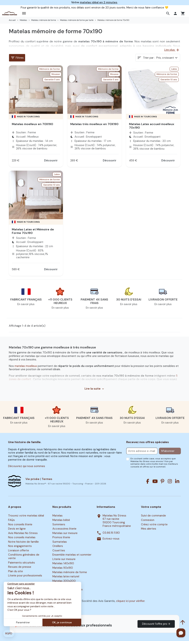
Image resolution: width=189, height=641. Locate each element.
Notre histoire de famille (23, 542)
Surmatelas (59, 542)
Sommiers (58, 524)
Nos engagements (20, 546)
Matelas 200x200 (64, 581)
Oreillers (57, 546)
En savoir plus (26, 304)
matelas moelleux (26, 366)
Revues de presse (19, 567)
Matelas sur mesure (65, 533)
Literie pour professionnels (25, 576)
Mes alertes (148, 529)
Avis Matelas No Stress (23, 533)
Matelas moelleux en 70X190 (32, 124)
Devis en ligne (17, 529)
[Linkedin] (177, 481)
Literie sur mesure (63, 559)
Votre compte (151, 507)
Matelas (57, 516)
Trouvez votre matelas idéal (26, 516)
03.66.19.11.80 (111, 533)
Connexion (147, 520)
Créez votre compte (154, 524)
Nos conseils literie (20, 524)
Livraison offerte (18, 550)
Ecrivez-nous (111, 538)
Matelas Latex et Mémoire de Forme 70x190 (33, 231)
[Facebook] (148, 481)
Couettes (58, 550)
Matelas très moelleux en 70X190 (94, 124)
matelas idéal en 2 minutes (98, 2)
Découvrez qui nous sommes (26, 466)
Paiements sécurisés (21, 562)
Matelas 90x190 (62, 568)
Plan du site (15, 571)
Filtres (17, 58)
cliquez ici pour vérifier (130, 601)
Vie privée (32, 479)
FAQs (11, 520)
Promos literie (61, 537)
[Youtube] (155, 481)
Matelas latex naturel (65, 576)
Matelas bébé (61, 520)
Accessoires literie (64, 529)
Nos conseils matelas (21, 537)
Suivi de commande (153, 516)
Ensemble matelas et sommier (71, 555)
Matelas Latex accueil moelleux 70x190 (151, 125)
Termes (47, 479)
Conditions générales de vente (23, 556)
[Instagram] (170, 481)
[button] (168, 13)
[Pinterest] (162, 481)
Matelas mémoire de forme (69, 572)
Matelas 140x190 (63, 563)
